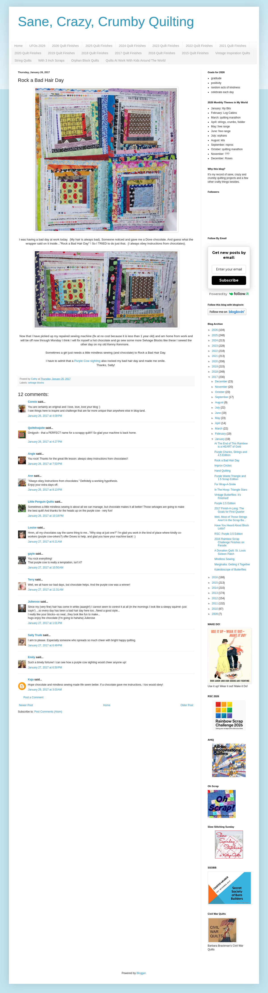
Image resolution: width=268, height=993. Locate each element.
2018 (215, 371)
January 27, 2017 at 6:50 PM (45, 667)
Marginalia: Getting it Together (232, 564)
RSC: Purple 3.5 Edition (228, 533)
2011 (215, 603)
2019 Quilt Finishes (61, 53)
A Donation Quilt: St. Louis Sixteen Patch (230, 552)
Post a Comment (33, 697)
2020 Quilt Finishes (28, 53)
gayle (31, 553)
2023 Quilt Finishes (165, 46)
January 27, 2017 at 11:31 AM (45, 589)
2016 (215, 577)
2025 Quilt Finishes (99, 46)
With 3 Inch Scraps (51, 60)
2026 (215, 330)
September (222, 397)
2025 (215, 335)
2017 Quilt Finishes (128, 53)
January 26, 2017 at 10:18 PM (45, 515)
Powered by (229, 294)
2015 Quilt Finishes (195, 53)
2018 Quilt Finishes (95, 53)
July (218, 407)
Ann (30, 475)
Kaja (31, 679)
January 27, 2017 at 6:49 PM (45, 645)
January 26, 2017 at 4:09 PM (45, 415)
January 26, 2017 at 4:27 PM (45, 441)
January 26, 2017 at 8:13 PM (45, 489)
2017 (215, 377)
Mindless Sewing (224, 559)
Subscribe (229, 280)
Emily (31, 657)
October (220, 392)
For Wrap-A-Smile (225, 484)
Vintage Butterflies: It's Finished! (227, 496)
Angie (31, 453)
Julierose (34, 601)
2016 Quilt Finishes (161, 53)
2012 (215, 598)
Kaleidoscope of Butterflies (230, 569)
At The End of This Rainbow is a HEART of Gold (231, 445)
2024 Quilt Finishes (132, 46)
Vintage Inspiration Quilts (232, 53)
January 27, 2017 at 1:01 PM (45, 623)
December (221, 381)
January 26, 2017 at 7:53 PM (45, 463)
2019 (215, 366)
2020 (215, 361)
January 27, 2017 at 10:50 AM (45, 567)
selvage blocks (36, 382)
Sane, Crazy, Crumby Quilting (106, 21)
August (219, 402)
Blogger (141, 973)
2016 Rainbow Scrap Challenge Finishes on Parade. (229, 542)
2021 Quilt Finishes (232, 46)
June (218, 413)
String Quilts (23, 60)
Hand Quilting (222, 470)
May (218, 418)
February (220, 433)
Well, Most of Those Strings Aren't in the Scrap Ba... (230, 518)
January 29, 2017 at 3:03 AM (45, 689)
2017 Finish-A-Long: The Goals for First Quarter (229, 510)
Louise (32, 527)
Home (18, 46)
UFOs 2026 (37, 46)
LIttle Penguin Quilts (41, 501)
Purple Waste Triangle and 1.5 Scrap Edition (230, 478)
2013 (215, 593)
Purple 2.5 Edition (225, 503)
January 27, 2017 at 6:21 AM (45, 541)
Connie (32, 401)
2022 (215, 350)
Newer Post (26, 705)
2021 (215, 356)
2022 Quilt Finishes (199, 46)
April (218, 423)
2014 (215, 587)
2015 (215, 582)
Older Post (186, 705)
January (220, 439)
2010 (215, 608)
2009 (215, 614)
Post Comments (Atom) (48, 711)
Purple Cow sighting (87, 361)
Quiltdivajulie (36, 427)
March (219, 428)
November (221, 386)
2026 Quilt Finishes (65, 46)
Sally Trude (35, 635)
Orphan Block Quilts (85, 60)
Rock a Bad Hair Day (226, 460)
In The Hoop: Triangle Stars (230, 489)
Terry (31, 579)
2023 (215, 345)
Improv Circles (223, 465)
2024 (215, 340)
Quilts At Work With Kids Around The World (135, 60)
